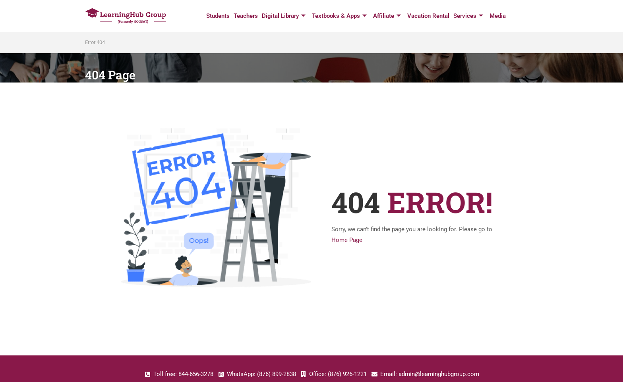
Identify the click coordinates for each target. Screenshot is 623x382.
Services (468, 16)
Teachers (246, 15)
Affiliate (387, 16)
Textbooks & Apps (339, 16)
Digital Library (284, 16)
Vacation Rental (428, 15)
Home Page (346, 240)
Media (497, 15)
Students (218, 15)
